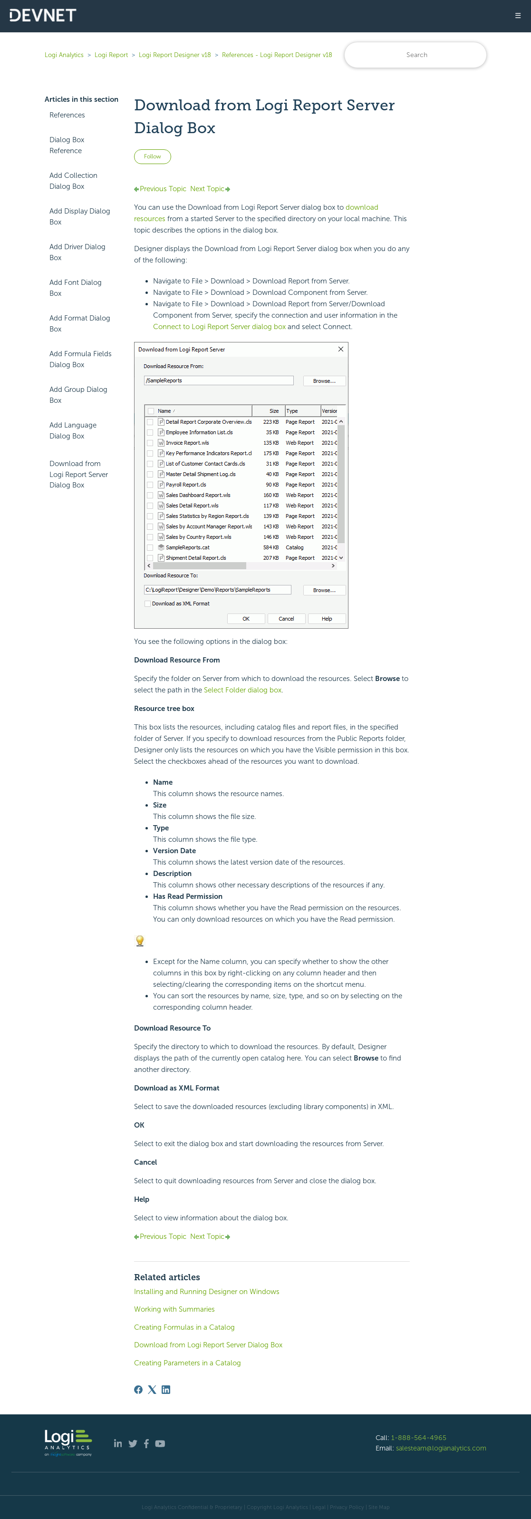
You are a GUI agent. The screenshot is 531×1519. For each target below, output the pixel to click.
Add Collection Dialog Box (73, 181)
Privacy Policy (347, 1507)
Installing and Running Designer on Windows (207, 1291)
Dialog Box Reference (66, 145)
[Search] (415, 55)
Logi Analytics (64, 54)
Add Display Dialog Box (79, 216)
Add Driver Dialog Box (77, 252)
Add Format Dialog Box (79, 323)
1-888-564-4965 (418, 1437)
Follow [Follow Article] (152, 156)
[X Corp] (152, 1389)
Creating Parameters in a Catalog (187, 1363)
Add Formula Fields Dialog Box (80, 359)
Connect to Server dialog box (219, 326)
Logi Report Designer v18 (176, 54)
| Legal (317, 1507)
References (67, 115)
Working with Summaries (174, 1309)
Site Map (379, 1507)
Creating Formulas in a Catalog (184, 1327)
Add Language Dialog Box (73, 430)
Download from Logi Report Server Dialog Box (78, 474)
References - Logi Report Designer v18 (277, 54)
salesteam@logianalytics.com (441, 1448)
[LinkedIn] (166, 1389)
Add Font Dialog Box (75, 288)
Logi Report (111, 54)
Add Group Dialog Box (78, 395)
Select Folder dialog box (242, 690)
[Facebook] (138, 1389)
